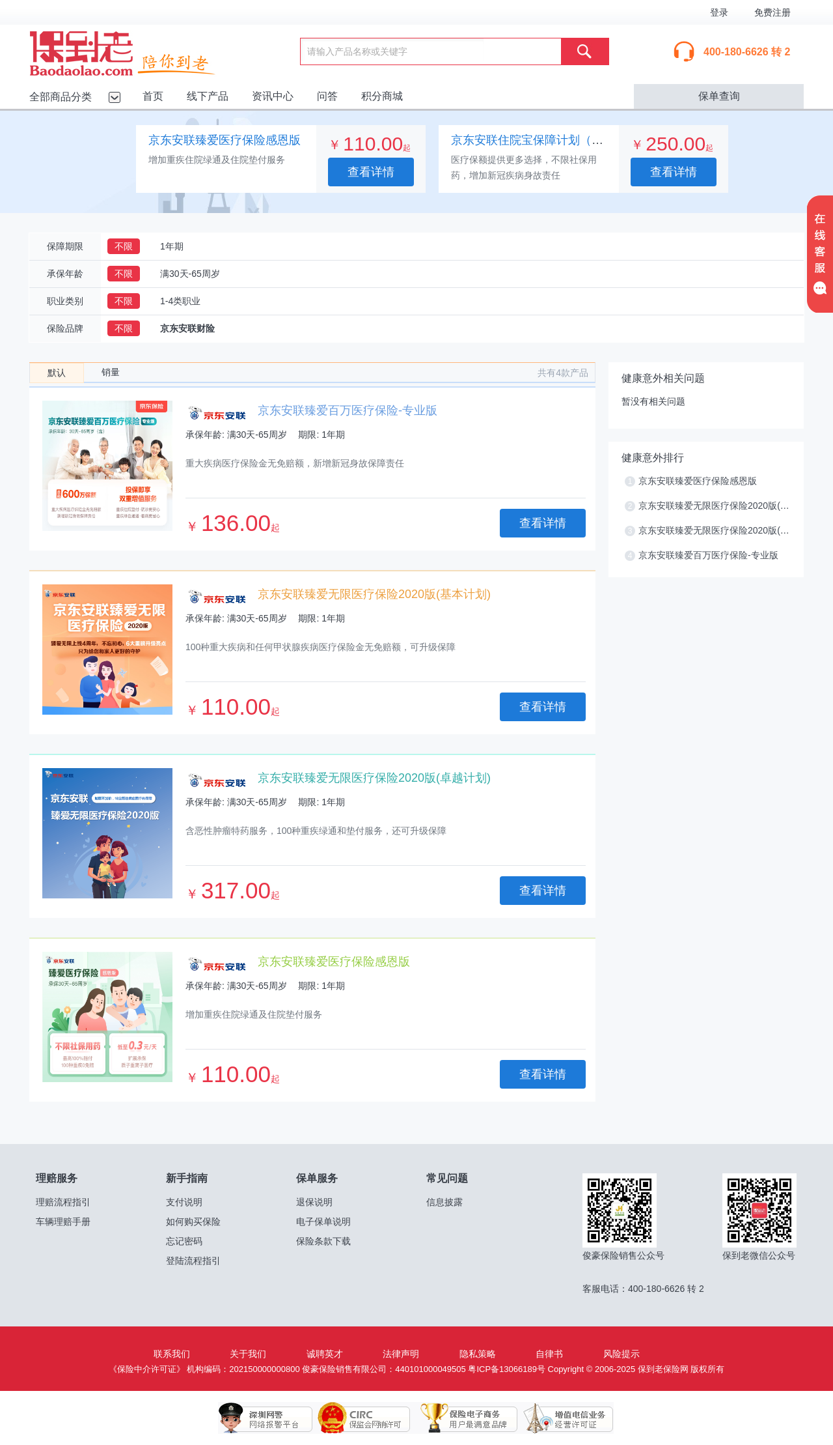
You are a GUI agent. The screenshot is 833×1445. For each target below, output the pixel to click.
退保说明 (314, 1202)
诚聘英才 (325, 1354)
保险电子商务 (461, 1418)
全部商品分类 (60, 96)
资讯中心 (273, 96)
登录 (719, 12)
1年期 (172, 246)
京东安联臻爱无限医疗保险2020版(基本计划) (374, 594)
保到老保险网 (138, 51)
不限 (124, 246)
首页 (153, 96)
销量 (111, 372)
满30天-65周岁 (190, 273)
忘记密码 (184, 1241)
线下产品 (207, 96)
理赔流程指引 (63, 1202)
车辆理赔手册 (63, 1221)
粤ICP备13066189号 (506, 1369)
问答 (327, 96)
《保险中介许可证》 (147, 1369)
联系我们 (172, 1354)
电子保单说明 (323, 1221)
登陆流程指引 (193, 1260)
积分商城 (382, 96)
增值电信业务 (558, 1418)
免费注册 (772, 12)
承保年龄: (205, 434)
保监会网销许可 (363, 1418)
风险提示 (621, 1354)
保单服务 (317, 1178)
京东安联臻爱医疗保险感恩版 (224, 140)
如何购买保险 (193, 1221)
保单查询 (719, 96)
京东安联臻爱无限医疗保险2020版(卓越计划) (374, 777)
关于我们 (248, 1354)
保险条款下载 (323, 1241)
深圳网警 (265, 1418)
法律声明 (401, 1354)
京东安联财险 (187, 328)
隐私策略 (477, 1354)
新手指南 (187, 1178)
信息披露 (444, 1202)
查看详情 (371, 172)
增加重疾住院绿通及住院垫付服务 (216, 159)
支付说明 (184, 1202)
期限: (308, 434)
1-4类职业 (180, 301)
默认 (57, 372)
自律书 (549, 1354)
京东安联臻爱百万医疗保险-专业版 (347, 410)
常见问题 (447, 1178)
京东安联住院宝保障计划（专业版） (544, 140)
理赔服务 (56, 1178)
